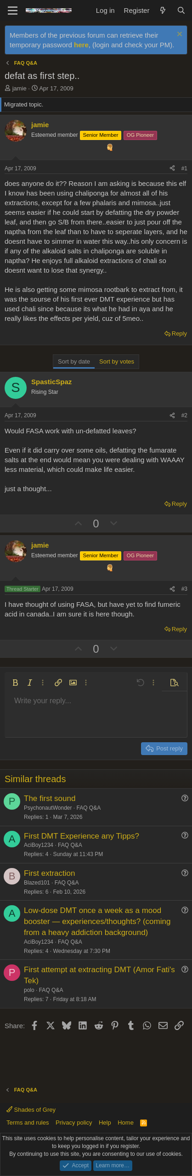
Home (126, 1122)
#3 (184, 589)
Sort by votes (116, 361)
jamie (19, 88)
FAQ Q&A (89, 808)
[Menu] (12, 10)
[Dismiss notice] (178, 35)
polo (29, 990)
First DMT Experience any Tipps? (81, 836)
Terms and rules (27, 1122)
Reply (179, 333)
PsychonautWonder (48, 808)
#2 (184, 415)
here (81, 45)
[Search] (181, 10)
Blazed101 (37, 882)
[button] (15, 682)
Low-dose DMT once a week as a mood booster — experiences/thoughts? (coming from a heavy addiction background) (97, 921)
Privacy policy (74, 1122)
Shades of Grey (31, 1109)
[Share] (172, 168)
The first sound (49, 798)
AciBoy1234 (38, 845)
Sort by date (74, 361)
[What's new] (163, 10)
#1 (184, 168)
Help (105, 1122)
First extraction (49, 873)
